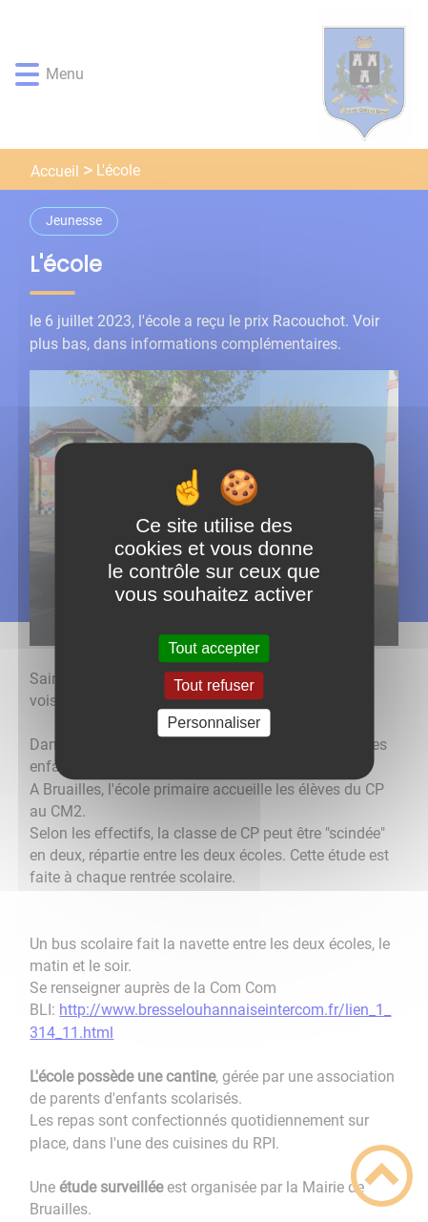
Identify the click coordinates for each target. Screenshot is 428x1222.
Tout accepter (213, 648)
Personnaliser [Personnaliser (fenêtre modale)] (214, 723)
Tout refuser (213, 685)
